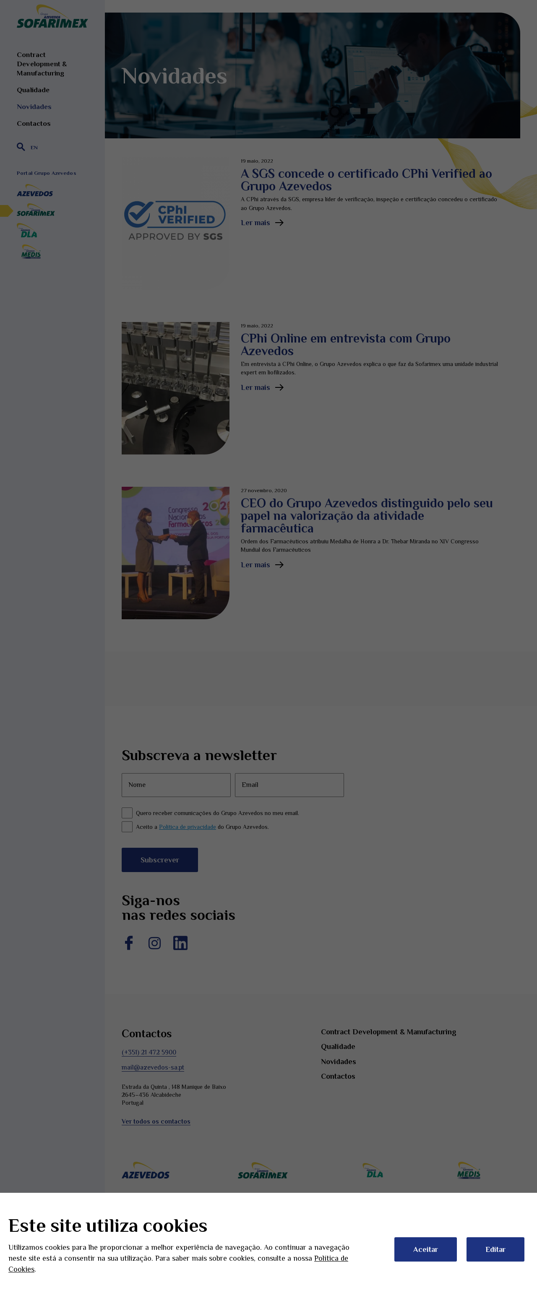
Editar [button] (495, 1249)
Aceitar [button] (425, 1249)
